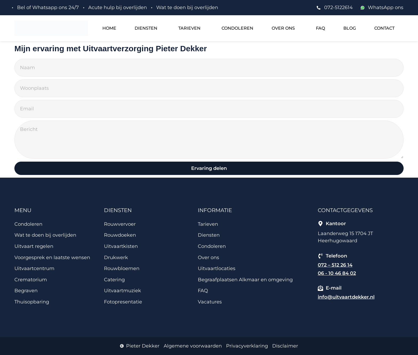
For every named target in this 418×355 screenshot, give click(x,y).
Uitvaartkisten (121, 246)
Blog (349, 28)
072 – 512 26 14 (335, 265)
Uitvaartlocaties (216, 269)
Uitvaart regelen (33, 246)
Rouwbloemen (121, 269)
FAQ (320, 28)
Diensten (146, 28)
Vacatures (210, 302)
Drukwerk (116, 257)
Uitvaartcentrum (34, 269)
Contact (384, 28)
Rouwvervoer (120, 224)
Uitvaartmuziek (122, 291)
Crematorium (30, 280)
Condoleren (237, 28)
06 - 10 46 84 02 (337, 273)
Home (109, 28)
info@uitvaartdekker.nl (346, 297)
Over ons (283, 28)
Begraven (26, 291)
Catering (114, 280)
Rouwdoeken (120, 235)
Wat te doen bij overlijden (45, 235)
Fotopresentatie (123, 302)
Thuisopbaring (31, 302)
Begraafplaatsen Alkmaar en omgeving (245, 280)
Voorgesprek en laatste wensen (52, 257)
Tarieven (189, 28)
